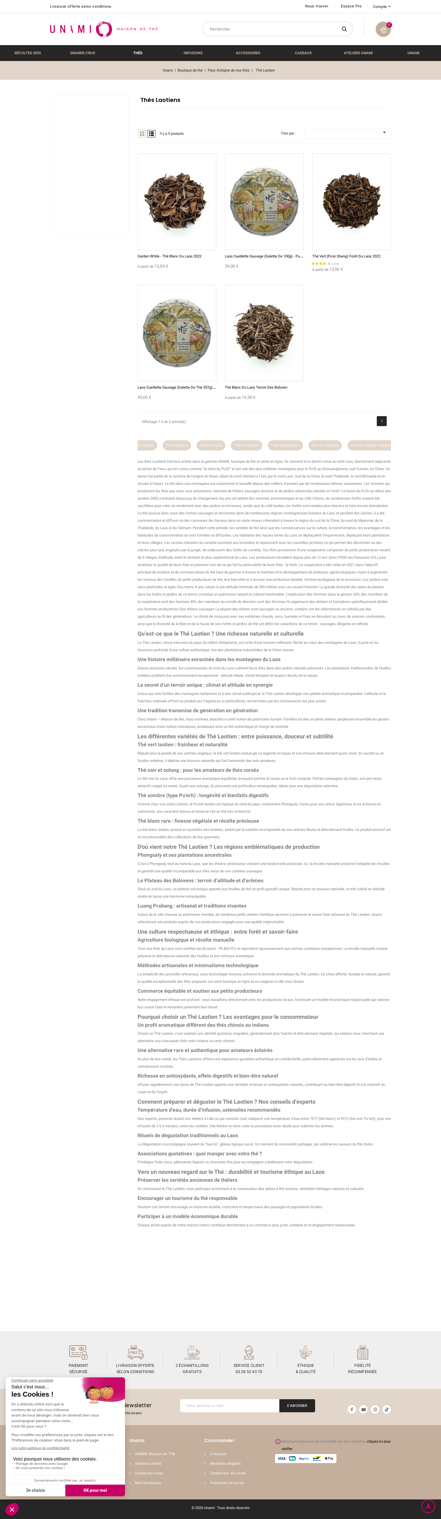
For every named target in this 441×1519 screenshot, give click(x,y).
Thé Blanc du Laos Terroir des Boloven (256, 387)
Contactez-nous (149, 1473)
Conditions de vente (228, 1473)
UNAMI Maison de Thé (155, 1454)
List (151, 133)
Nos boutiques (148, 1483)
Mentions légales (225, 1463)
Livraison (218, 1454)
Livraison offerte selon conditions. (81, 6)
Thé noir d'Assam (332, 445)
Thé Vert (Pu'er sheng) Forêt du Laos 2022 (346, 256)
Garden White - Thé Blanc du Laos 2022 (169, 256)
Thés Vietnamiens (292, 445)
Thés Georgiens (254, 445)
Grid (142, 133)
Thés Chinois (150, 445)
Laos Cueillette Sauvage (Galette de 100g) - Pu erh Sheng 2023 (275, 256)
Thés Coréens (184, 445)
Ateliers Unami (148, 1463)
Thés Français (218, 445)
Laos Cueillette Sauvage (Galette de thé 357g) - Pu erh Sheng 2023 (192, 387)
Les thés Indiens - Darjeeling (380, 445)
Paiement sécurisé (227, 1483)
